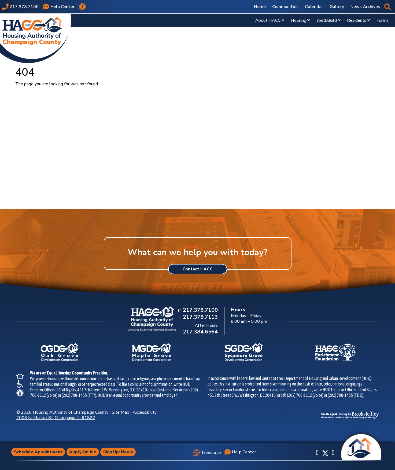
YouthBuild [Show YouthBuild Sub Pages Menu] (328, 20)
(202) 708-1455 (74, 395)
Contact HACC (198, 269)
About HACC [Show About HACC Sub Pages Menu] (269, 20)
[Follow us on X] (325, 452)
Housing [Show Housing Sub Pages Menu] (300, 20)
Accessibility (145, 412)
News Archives (365, 7)
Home (260, 7)
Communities (285, 7)
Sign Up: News (118, 452)
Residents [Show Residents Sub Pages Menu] (358, 20)
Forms (382, 20)
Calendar (314, 7)
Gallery (337, 7)
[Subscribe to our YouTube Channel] (333, 452)
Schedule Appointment (38, 452)
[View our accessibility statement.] (82, 6)
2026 (26, 412)
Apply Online (82, 452)
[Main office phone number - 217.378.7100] (20, 6)
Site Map (120, 412)
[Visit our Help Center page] (59, 6)
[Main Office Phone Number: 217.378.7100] (200, 310)
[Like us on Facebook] (317, 452)
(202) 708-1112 (299, 395)
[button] (387, 6)
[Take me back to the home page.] (35, 38)
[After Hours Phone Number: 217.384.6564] (200, 332)
